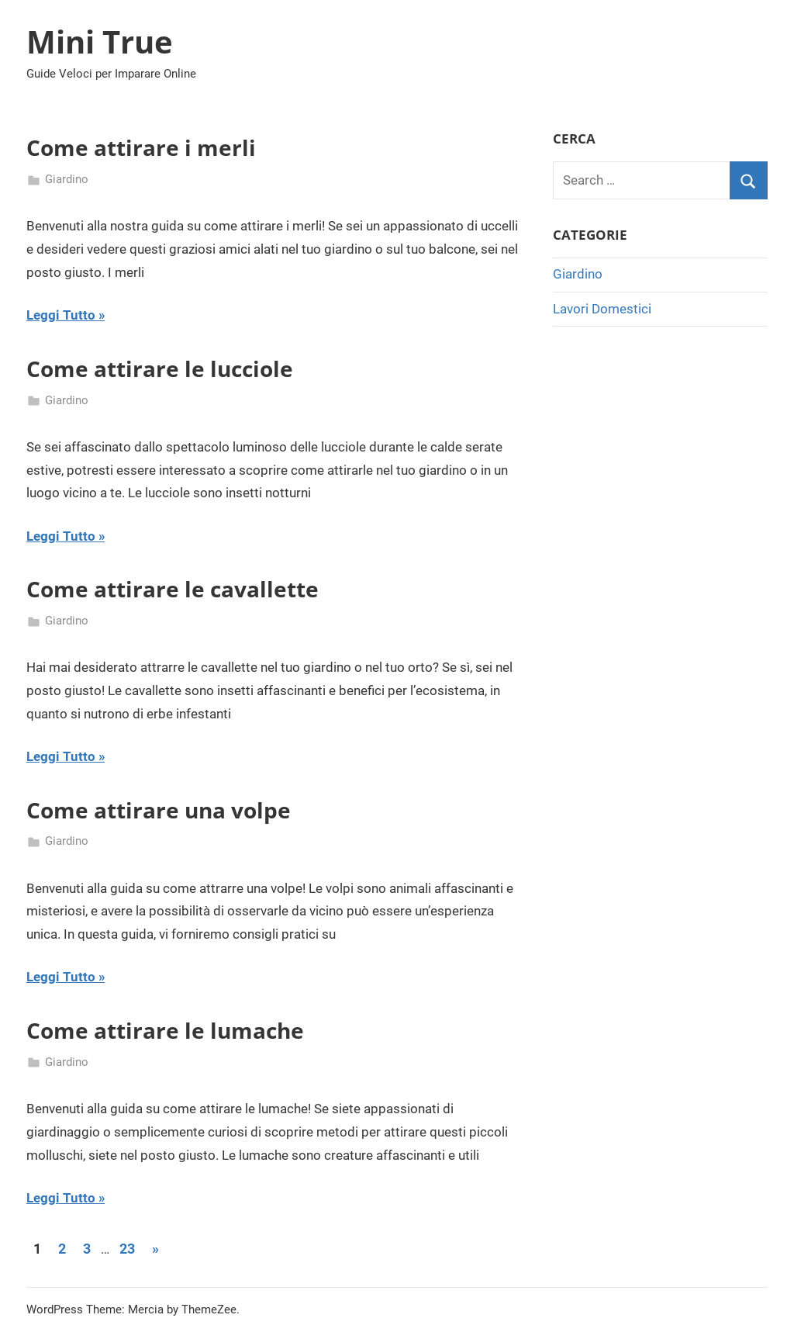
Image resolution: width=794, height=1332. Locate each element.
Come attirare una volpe (158, 810)
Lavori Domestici (602, 309)
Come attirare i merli (141, 147)
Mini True (99, 41)
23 (127, 1248)
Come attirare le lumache (165, 1030)
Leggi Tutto (60, 315)
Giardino (66, 179)
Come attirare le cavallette (172, 589)
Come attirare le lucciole (159, 368)
